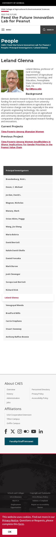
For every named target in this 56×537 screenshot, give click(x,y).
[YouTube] (33, 432)
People (4, 47)
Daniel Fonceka (13, 258)
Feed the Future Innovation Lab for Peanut (28, 45)
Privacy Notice (10, 520)
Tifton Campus (13, 419)
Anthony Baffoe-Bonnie (17, 336)
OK (9, 531)
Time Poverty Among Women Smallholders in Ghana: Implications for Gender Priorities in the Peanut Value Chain (26, 144)
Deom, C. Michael (14, 187)
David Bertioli (13, 242)
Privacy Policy (37, 393)
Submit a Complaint (40, 501)
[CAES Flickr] (26, 432)
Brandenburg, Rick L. (16, 179)
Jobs (9, 402)
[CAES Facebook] (5, 432)
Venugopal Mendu (15, 305)
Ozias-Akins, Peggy (15, 218)
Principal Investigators (21, 47)
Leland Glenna (41, 47)
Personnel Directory (41, 389)
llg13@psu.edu (34, 88)
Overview (11, 389)
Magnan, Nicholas (14, 202)
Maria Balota (12, 234)
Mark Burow (12, 266)
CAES (3, 45)
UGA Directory (16, 497)
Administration (13, 398)
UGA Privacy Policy (40, 497)
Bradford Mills (13, 313)
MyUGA (15, 501)
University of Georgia (13, 3)
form (21, 524)
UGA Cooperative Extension (19, 414)
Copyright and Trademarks (40, 493)
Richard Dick (12, 290)
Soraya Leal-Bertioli (16, 282)
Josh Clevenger (13, 274)
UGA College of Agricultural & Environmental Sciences (25, 9)
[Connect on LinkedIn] (40, 432)
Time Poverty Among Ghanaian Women (22, 131)
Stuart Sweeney (14, 329)
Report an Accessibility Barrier (40, 506)
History (10, 393)
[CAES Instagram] (20, 432)
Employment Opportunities (16, 506)
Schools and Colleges (16, 493)
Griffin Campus (13, 423)
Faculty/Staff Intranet (21, 441)
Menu (6, 29)
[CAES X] (13, 432)
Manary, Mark (12, 210)
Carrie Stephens (14, 321)
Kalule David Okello (15, 250)
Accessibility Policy (40, 398)
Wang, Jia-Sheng (14, 226)
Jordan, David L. (13, 195)
